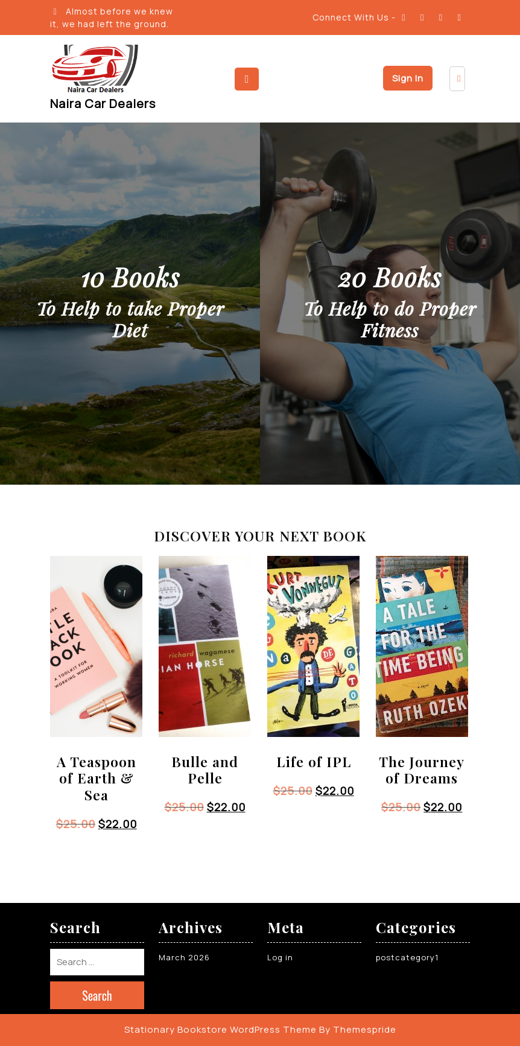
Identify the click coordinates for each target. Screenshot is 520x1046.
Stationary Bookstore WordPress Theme (220, 1029)
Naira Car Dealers (103, 103)
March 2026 (184, 957)
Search (97, 995)
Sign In (407, 78)
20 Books (390, 277)
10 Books (130, 277)
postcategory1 (407, 957)
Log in (280, 957)
